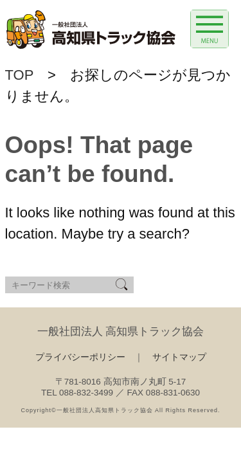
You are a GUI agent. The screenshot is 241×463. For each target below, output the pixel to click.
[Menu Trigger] (209, 29)
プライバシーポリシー (80, 357)
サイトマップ (179, 357)
